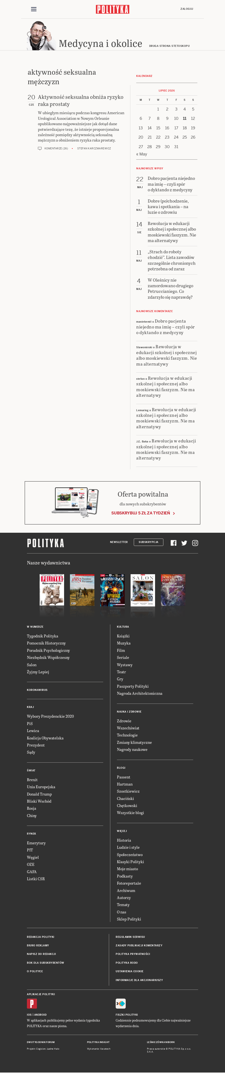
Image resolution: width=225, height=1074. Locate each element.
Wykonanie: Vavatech (99, 1048)
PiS (30, 723)
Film (121, 650)
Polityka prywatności (133, 954)
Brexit (32, 779)
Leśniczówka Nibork (161, 1042)
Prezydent (36, 745)
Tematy (123, 904)
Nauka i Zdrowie (129, 711)
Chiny (32, 815)
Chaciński (125, 798)
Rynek (31, 833)
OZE (30, 864)
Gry (120, 679)
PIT (30, 850)
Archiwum (126, 890)
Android (40, 1014)
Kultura (123, 626)
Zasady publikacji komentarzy (139, 945)
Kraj (30, 707)
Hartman (125, 784)
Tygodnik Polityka (42, 636)
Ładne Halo (53, 1048)
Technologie (127, 735)
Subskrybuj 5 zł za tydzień (140, 513)
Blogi (121, 767)
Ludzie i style (128, 847)
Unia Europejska (41, 786)
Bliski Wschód (39, 801)
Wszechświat (128, 728)
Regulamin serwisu (130, 937)
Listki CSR (36, 878)
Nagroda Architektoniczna (139, 693)
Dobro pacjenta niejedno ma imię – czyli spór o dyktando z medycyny (165, 326)
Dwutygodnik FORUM (41, 1042)
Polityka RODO (127, 962)
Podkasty (125, 876)
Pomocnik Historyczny (46, 643)
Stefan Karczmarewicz (94, 148)
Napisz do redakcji (41, 954)
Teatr (121, 672)
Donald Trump (39, 794)
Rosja (31, 808)
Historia (124, 840)
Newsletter (119, 542)
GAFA (32, 871)
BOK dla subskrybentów (45, 962)
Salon (31, 664)
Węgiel (33, 857)
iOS (29, 1014)
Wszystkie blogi (130, 812)
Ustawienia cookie (130, 971)
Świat (31, 770)
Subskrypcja (148, 542)
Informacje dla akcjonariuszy (139, 980)
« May (141, 154)
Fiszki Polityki (127, 1014)
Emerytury (36, 843)
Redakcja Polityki (40, 937)
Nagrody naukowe (132, 749)
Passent (123, 777)
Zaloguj (186, 8)
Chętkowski (127, 805)
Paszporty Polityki (133, 686)
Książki (123, 636)
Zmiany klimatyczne (134, 742)
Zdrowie (124, 721)
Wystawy (125, 664)
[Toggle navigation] (34, 9)
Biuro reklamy (38, 945)
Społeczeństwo (130, 854)
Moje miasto (127, 868)
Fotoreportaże (129, 883)
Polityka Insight (98, 1042)
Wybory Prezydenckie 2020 (50, 716)
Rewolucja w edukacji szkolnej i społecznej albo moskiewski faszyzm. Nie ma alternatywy (166, 355)
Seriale (123, 657)
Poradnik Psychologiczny (48, 650)
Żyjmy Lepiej (38, 672)
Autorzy (124, 897)
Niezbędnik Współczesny (48, 657)
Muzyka (124, 643)
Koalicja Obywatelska (45, 738)
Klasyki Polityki (130, 861)
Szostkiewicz (128, 791)
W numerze (35, 626)
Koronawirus (37, 690)
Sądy (31, 752)
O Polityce (35, 971)
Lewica (33, 730)
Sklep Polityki (129, 919)
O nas (121, 912)
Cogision (41, 1048)
